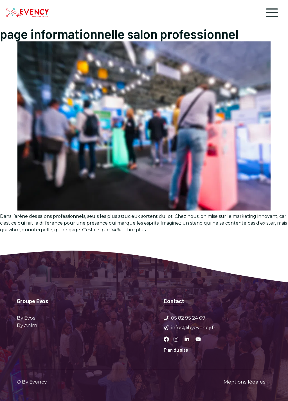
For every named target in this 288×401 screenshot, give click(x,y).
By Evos (26, 318)
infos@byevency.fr (193, 327)
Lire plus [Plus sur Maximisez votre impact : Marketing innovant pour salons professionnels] (136, 229)
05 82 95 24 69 (188, 318)
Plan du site (176, 350)
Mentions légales (245, 381)
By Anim (27, 325)
